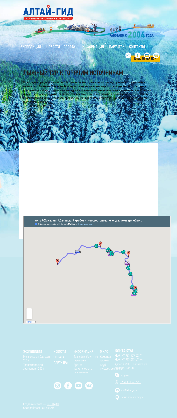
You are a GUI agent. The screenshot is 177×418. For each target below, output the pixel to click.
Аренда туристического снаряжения (83, 368)
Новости (60, 351)
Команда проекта (105, 358)
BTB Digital (53, 404)
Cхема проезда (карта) (132, 397)
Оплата (59, 357)
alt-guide (125, 375)
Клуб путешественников (111, 367)
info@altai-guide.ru (130, 390)
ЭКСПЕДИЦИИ (32, 351)
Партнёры (61, 362)
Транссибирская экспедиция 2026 (33, 367)
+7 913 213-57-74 (129, 359)
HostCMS (49, 408)
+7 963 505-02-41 (129, 355)
